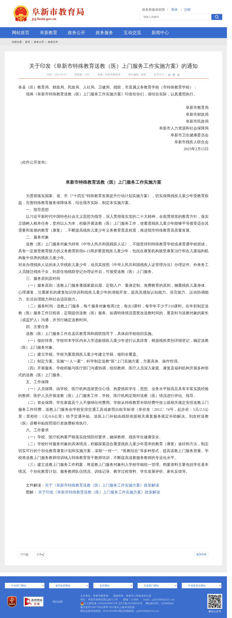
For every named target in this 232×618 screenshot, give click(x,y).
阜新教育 (48, 32)
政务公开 (76, 32)
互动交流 (132, 32)
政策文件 (53, 42)
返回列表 (201, 554)
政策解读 (152, 492)
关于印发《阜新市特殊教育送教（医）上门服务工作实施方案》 (91, 492)
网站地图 (58, 601)
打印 (24, 554)
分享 (40, 554)
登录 (174, 9)
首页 (28, 42)
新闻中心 (160, 32)
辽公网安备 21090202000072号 (99, 603)
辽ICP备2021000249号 (130, 603)
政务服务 (104, 32)
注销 (187, 9)
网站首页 (20, 32)
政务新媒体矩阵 (153, 9)
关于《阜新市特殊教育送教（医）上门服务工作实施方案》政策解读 (102, 485)
